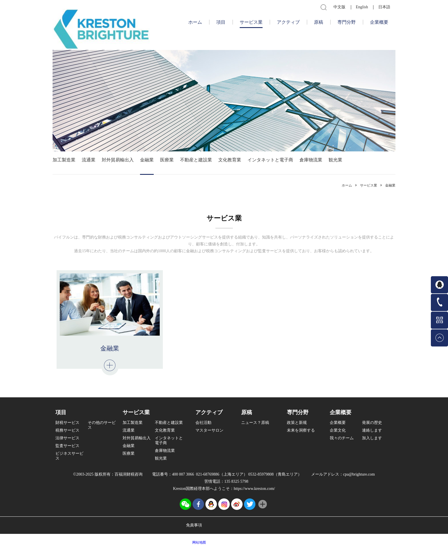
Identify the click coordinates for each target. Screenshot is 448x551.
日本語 (384, 7)
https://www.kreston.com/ (254, 488)
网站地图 (198, 542)
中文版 (339, 7)
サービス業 (368, 185)
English (362, 7)
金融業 (390, 185)
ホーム (195, 22)
